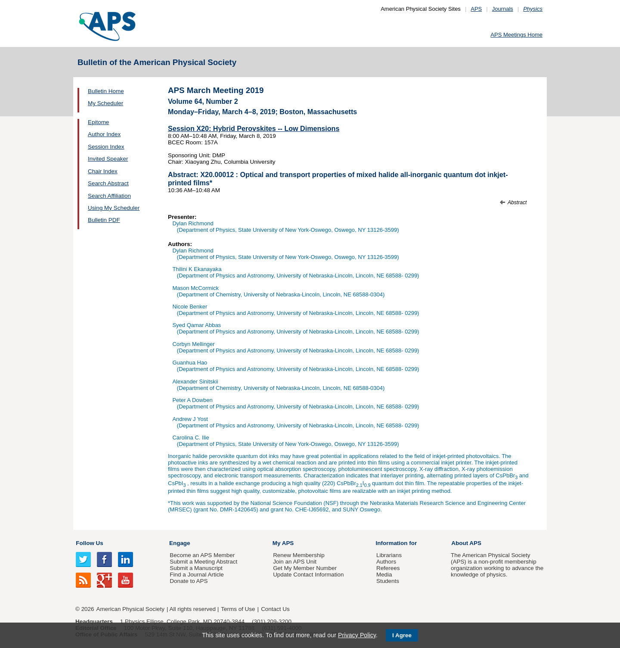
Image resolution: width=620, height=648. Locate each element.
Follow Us (89, 543)
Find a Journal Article (196, 574)
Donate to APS (189, 581)
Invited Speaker (108, 159)
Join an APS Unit (294, 561)
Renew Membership (299, 555)
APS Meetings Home (516, 34)
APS (476, 9)
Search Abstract (108, 183)
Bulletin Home (106, 91)
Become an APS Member (202, 555)
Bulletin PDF (104, 220)
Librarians (389, 555)
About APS (466, 543)
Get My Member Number (305, 568)
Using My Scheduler (114, 208)
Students (387, 581)
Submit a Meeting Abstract (203, 561)
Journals (502, 9)
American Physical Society (130, 609)
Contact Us (275, 609)
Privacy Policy (357, 635)
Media (384, 574)
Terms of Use (238, 609)
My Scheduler (105, 103)
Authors (386, 561)
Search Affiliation (109, 196)
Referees (388, 568)
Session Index (106, 146)
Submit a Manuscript (196, 568)
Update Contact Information (308, 574)
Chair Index (103, 171)
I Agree (402, 635)
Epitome (98, 122)
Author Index (104, 134)
